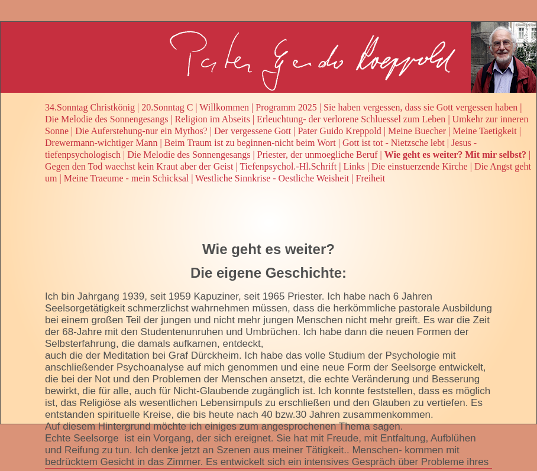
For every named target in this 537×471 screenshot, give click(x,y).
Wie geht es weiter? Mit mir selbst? (455, 155)
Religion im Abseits (212, 119)
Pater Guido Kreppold (339, 131)
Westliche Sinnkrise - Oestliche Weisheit (272, 178)
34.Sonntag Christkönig (90, 107)
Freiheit (370, 178)
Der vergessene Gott (252, 131)
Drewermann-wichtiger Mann (101, 143)
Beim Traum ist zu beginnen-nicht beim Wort (250, 143)
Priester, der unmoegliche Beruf (317, 155)
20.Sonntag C (167, 107)
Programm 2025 (286, 107)
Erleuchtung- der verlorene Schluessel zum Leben (351, 119)
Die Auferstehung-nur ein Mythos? (141, 131)
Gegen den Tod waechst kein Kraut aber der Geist (139, 166)
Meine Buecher (417, 131)
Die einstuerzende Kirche (419, 166)
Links (353, 166)
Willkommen (224, 107)
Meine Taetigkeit (484, 131)
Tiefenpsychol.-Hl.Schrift (288, 166)
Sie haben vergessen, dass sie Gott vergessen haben (420, 107)
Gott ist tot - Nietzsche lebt (393, 143)
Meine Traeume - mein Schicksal (126, 178)
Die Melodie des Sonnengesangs (106, 119)
